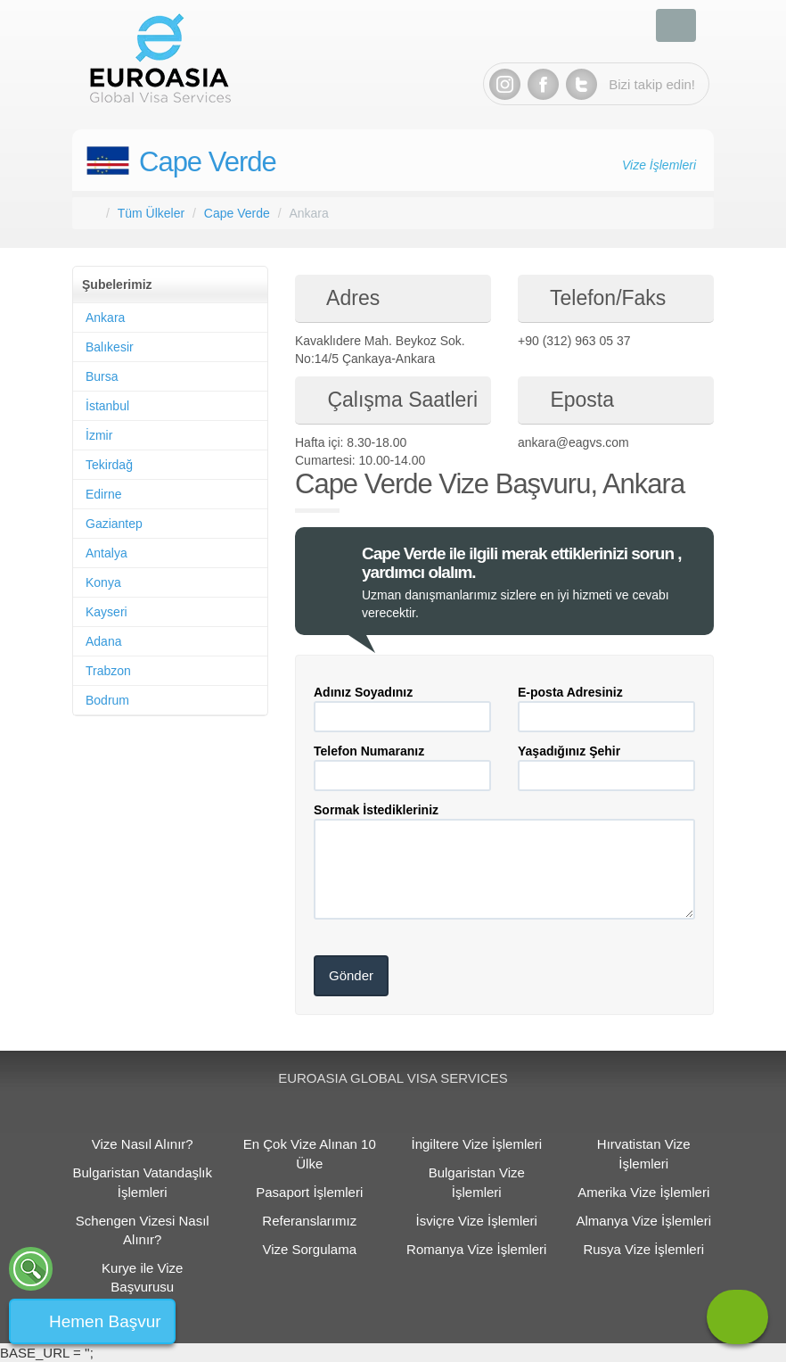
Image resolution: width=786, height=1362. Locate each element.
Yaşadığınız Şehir (569, 751)
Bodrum (107, 700)
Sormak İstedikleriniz (376, 810)
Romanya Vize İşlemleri (476, 1249)
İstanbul (107, 406)
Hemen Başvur (105, 1321)
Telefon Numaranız (369, 751)
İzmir (99, 435)
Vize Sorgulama (309, 1249)
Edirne (103, 494)
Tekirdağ (109, 465)
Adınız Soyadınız (363, 692)
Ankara (105, 317)
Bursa (102, 376)
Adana (103, 641)
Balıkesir (110, 347)
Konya (103, 582)
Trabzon (108, 671)
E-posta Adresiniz (570, 692)
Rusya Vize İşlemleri (643, 1249)
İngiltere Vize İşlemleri (477, 1144)
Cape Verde (207, 161)
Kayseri (106, 612)
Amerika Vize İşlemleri (643, 1192)
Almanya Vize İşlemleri (644, 1220)
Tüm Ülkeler (151, 213)
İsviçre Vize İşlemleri (476, 1220)
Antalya (106, 553)
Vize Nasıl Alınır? (142, 1144)
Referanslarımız (309, 1220)
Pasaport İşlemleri (309, 1192)
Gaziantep (114, 523)
